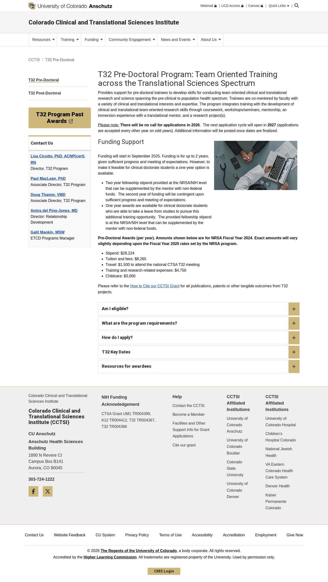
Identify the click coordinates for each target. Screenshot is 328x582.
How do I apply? (200, 337)
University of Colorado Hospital (280, 421)
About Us (211, 40)
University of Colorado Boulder (237, 446)
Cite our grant (184, 445)
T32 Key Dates (200, 352)
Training (70, 40)
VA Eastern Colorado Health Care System (279, 470)
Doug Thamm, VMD (48, 195)
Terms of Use (170, 535)
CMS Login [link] (164, 571)
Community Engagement (132, 40)
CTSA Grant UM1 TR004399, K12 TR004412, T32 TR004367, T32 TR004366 (129, 420)
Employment (265, 535)
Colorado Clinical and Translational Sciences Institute (104, 22)
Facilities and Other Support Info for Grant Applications (190, 429)
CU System (105, 535)
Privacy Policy (137, 535)
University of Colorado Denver (237, 490)
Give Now (295, 535)
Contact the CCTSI (188, 406)
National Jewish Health (278, 452)
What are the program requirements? (200, 323)
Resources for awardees (200, 366)
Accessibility (202, 535)
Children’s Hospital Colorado (280, 437)
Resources (43, 40)
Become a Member (188, 414)
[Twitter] (49, 498)
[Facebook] (35, 498)
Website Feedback (69, 535)
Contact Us (34, 535)
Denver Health (277, 486)
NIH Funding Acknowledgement (120, 401)
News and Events (178, 40)
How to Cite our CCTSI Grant (154, 286)
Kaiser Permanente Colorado (275, 501)
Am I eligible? (200, 309)
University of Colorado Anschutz (237, 424)
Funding (94, 40)
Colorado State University (235, 468)
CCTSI (34, 60)
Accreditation (234, 535)
